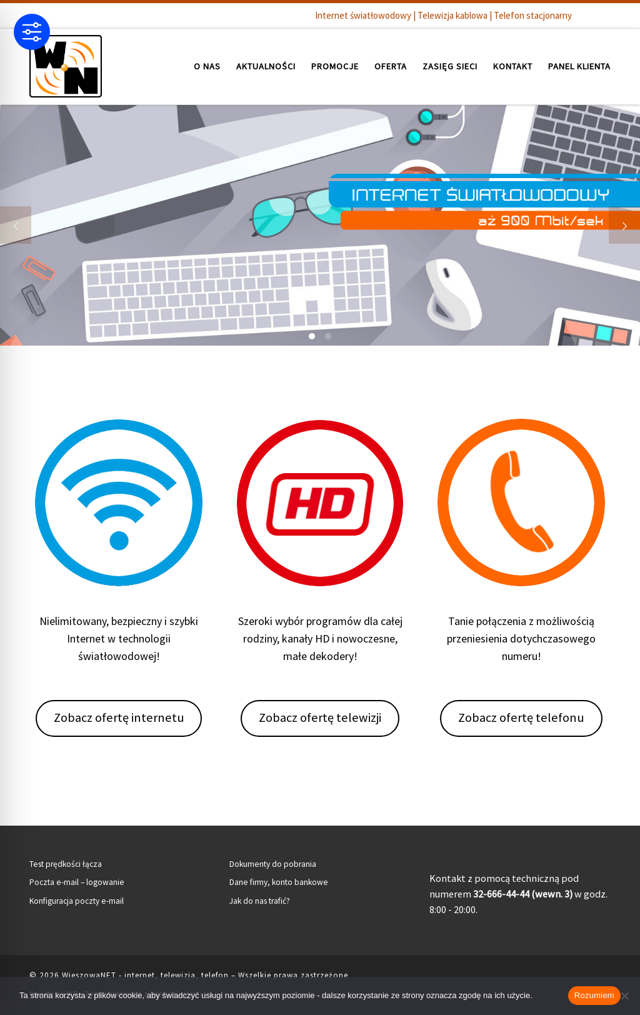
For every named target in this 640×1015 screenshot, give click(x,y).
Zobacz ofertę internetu (119, 717)
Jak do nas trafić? (259, 901)
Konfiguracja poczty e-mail (76, 901)
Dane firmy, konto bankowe (278, 882)
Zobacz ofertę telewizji (320, 717)
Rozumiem (594, 995)
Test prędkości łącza (65, 864)
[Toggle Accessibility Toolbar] (31, 31)
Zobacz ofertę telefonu (521, 717)
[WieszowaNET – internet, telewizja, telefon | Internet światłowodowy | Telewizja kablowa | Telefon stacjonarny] (65, 64)
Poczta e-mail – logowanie (76, 882)
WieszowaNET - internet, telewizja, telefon (145, 975)
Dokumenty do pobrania (272, 864)
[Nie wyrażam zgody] (624, 995)
